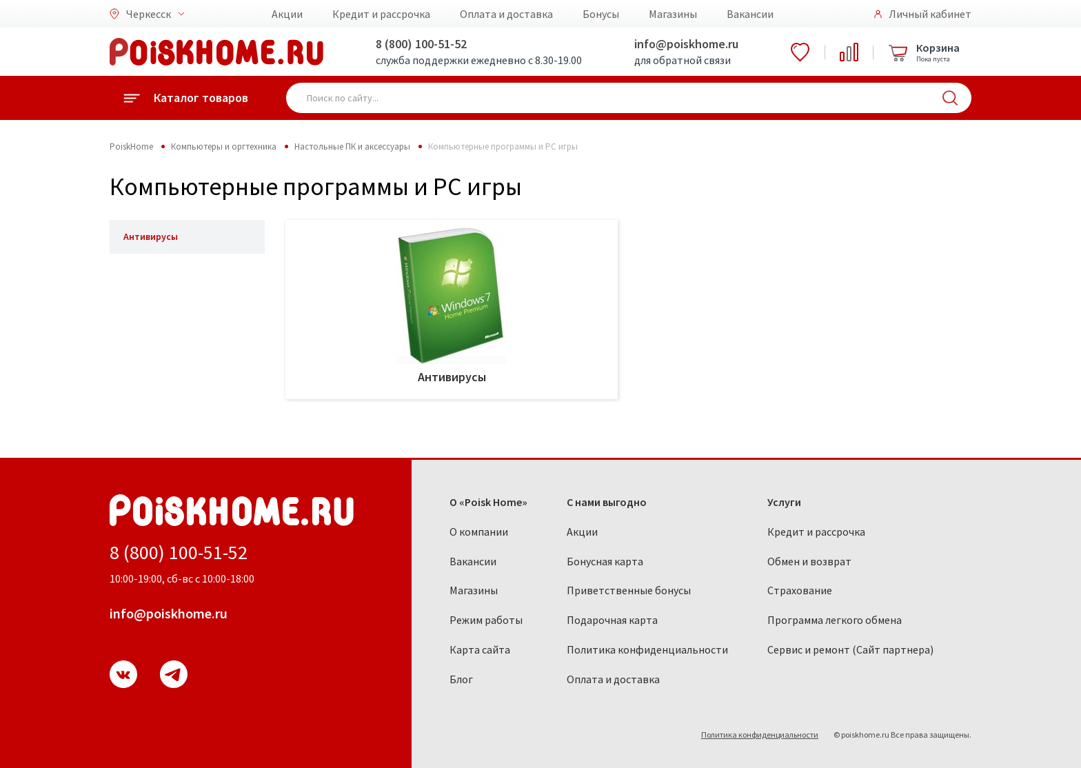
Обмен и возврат (809, 561)
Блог (461, 679)
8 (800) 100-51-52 (421, 44)
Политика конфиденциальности (647, 649)
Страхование (799, 590)
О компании (478, 531)
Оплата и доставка (506, 14)
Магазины (673, 14)
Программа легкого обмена (834, 620)
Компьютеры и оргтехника (223, 146)
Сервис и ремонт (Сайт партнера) (850, 649)
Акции (287, 14)
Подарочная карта (612, 620)
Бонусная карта (605, 561)
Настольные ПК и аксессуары (352, 146)
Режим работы (486, 620)
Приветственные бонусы (629, 590)
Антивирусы (150, 236)
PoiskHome (131, 146)
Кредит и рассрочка (381, 14)
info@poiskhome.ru (686, 44)
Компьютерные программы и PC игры (503, 146)
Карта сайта (479, 649)
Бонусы (601, 14)
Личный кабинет (930, 14)
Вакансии (750, 14)
